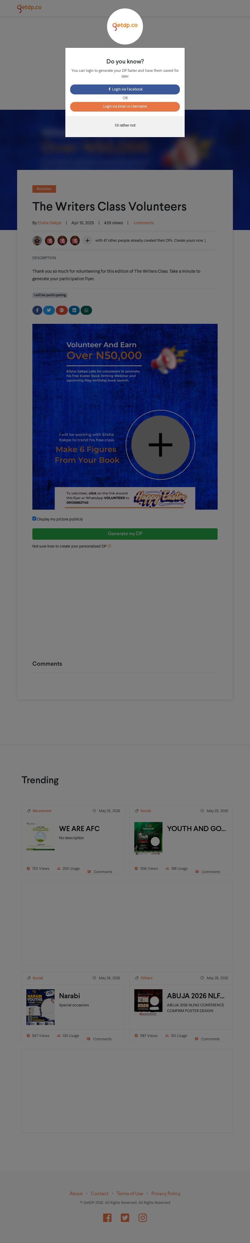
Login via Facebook (125, 89)
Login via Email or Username (125, 107)
